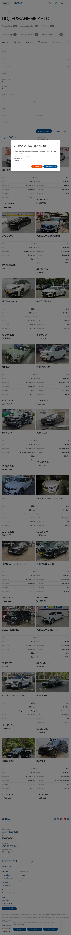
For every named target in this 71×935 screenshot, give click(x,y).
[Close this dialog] (57, 143)
